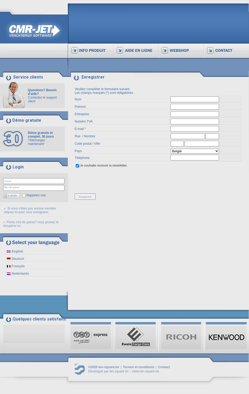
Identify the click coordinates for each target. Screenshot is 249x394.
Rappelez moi (35, 195)
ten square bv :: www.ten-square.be (134, 371)
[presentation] (115, 179)
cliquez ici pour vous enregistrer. (26, 212)
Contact (164, 367)
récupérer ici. (12, 226)
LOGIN (12, 195)
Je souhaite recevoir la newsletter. (104, 165)
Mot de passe (11, 187)
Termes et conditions (138, 367)
